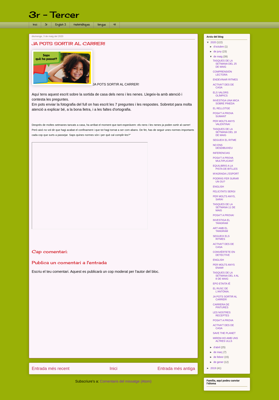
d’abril (217, 347)
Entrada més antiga (176, 368)
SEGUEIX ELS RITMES (221, 238)
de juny (217, 51)
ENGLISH (218, 186)
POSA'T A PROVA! (223, 215)
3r (46, 25)
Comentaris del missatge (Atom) (126, 381)
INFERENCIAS (221, 153)
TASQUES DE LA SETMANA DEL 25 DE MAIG (225, 63)
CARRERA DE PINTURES (221, 306)
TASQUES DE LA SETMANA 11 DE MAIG (224, 207)
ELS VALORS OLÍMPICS (220, 94)
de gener (218, 362)
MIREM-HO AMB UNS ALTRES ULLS (225, 340)
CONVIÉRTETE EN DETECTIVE (224, 253)
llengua (102, 25)
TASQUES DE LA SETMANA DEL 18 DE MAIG (225, 132)
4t (114, 25)
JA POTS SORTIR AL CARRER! (225, 298)
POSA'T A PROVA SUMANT (223, 115)
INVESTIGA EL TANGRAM (221, 222)
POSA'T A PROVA (223, 320)
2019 (214, 368)
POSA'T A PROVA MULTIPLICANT (223, 159)
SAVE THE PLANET (224, 333)
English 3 (60, 25)
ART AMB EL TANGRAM (220, 230)
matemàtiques (82, 25)
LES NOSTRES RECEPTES (222, 314)
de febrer (218, 357)
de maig (218, 56)
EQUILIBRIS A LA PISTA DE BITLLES (225, 167)
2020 (214, 42)
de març (218, 352)
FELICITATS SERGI (224, 191)
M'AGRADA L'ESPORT (226, 173)
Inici (35, 25)
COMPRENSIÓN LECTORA (222, 73)
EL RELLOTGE (221, 108)
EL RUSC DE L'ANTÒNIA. (221, 290)
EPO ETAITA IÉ (221, 283)
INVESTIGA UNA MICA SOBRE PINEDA (226, 102)
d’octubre (218, 46)
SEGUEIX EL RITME (224, 140)
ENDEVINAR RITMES (225, 79)
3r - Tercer (54, 14)
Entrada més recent (50, 368)
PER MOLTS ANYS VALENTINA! (224, 123)
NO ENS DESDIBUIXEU (223, 147)
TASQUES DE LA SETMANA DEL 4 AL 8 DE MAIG (226, 275)
